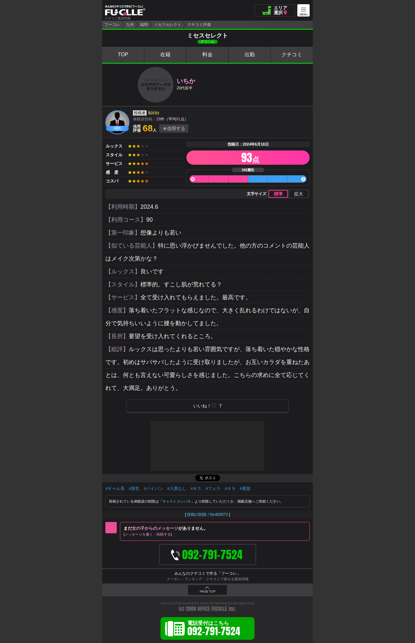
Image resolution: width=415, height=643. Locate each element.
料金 (207, 54)
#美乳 (134, 488)
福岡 (144, 24)
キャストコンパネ (176, 501)
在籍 (165, 54)
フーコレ (112, 24)
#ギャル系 (114, 488)
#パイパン (153, 488)
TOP (123, 54)
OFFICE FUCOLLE (212, 609)
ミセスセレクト (167, 24)
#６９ (230, 488)
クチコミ (291, 54)
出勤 (249, 54)
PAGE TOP (207, 591)
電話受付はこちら (213, 629)
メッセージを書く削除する (147, 534)
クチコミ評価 (199, 24)
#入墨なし (176, 488)
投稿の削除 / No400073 (207, 514)
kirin (153, 113)
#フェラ (213, 488)
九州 (130, 24)
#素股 (245, 488)
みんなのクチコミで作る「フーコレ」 (207, 573)
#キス (196, 488)
